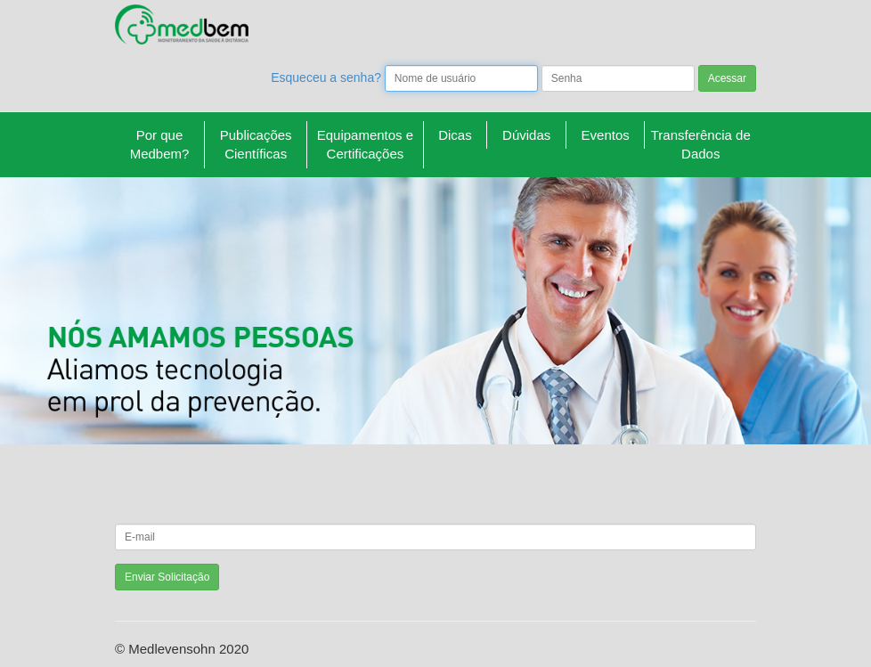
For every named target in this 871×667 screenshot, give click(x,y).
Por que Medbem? (160, 144)
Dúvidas (526, 134)
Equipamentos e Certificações (365, 144)
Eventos (606, 134)
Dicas (455, 134)
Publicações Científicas (256, 144)
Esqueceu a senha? (326, 77)
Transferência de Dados (701, 144)
